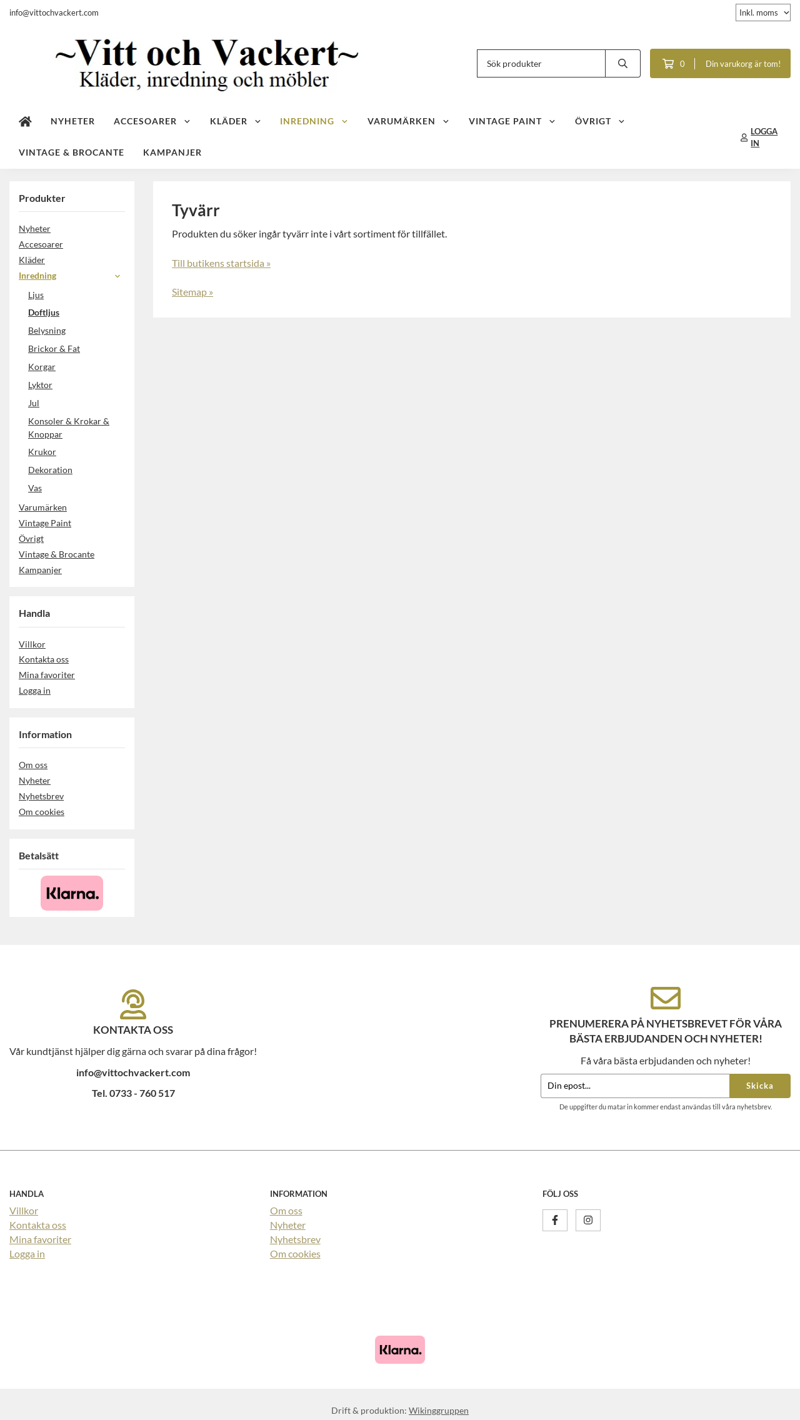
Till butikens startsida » (221, 263)
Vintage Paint (512, 121)
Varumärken (409, 121)
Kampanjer (172, 152)
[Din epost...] (635, 1086)
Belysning (47, 330)
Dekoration (50, 469)
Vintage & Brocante (71, 152)
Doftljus (43, 312)
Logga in (35, 690)
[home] (25, 122)
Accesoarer (152, 121)
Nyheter (73, 121)
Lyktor (40, 384)
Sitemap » (192, 292)
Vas (35, 487)
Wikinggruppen (439, 1410)
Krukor (42, 451)
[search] (623, 63)
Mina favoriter (47, 674)
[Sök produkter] (541, 63)
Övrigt (600, 121)
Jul (33, 403)
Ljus (36, 294)
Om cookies (41, 811)
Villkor (32, 644)
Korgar (42, 366)
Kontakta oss (44, 659)
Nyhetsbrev (41, 796)
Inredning (314, 121)
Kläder (236, 121)
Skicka (760, 1086)
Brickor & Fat (54, 348)
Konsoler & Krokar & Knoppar (68, 427)
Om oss (33, 764)
